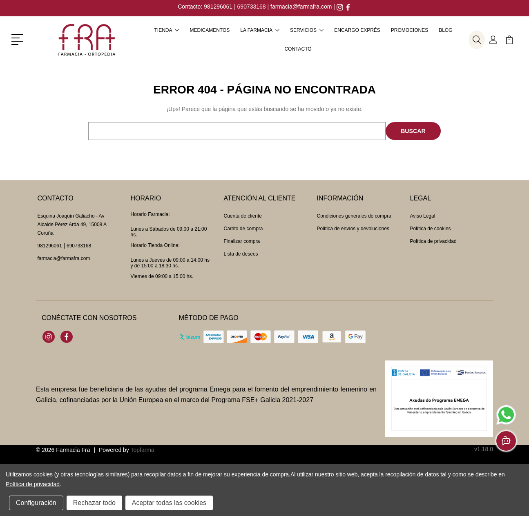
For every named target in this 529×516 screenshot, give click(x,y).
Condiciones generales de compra (354, 216)
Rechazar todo (94, 502)
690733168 (251, 6)
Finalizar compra (242, 241)
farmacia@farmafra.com (301, 6)
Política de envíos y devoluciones (353, 228)
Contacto (297, 49)
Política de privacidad (433, 241)
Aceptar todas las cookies (169, 502)
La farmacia (259, 30)
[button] (18, 38)
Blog (445, 30)
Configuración (36, 502)
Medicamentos (210, 30)
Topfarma (142, 450)
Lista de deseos (241, 254)
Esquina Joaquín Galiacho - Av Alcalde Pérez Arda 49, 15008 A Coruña (72, 224)
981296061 (219, 6)
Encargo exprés (357, 30)
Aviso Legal (422, 216)
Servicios (307, 30)
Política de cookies (430, 228)
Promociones (409, 30)
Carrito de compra (243, 228)
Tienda (166, 30)
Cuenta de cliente (243, 216)
